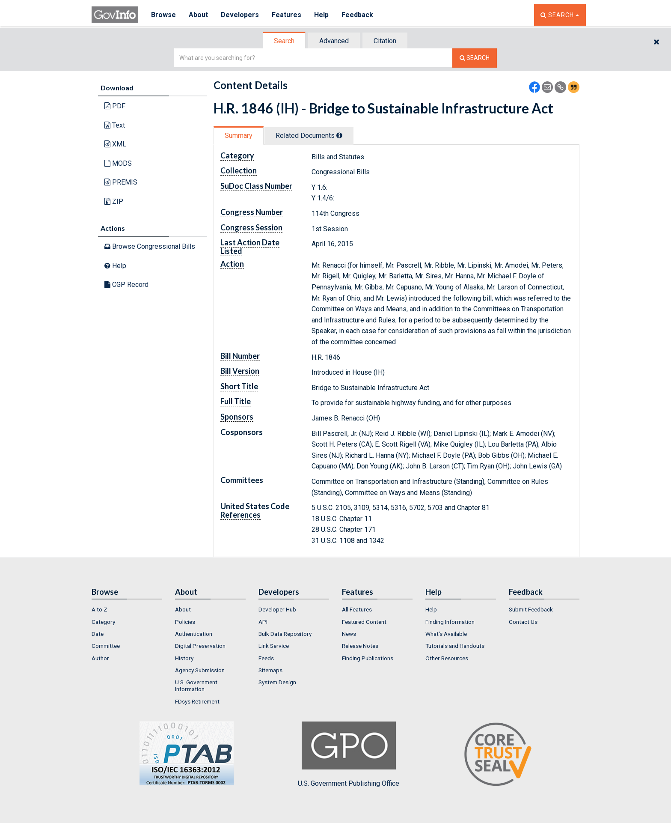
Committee (106, 645)
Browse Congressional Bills (149, 246)
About (198, 15)
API (262, 621)
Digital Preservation (200, 645)
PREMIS (120, 182)
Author (100, 658)
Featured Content (364, 621)
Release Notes (360, 645)
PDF (114, 106)
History (184, 658)
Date (98, 633)
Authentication (193, 633)
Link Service (273, 645)
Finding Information (450, 621)
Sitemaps (270, 670)
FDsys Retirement (197, 701)
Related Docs (309, 135)
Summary (238, 135)
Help (321, 15)
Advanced (334, 41)
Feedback (357, 15)
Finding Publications (367, 658)
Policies (185, 621)
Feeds (266, 658)
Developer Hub (277, 609)
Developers (240, 15)
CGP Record (126, 284)
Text (114, 125)
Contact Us (523, 621)
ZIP (113, 201)
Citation (385, 41)
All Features (357, 609)
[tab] (284, 41)
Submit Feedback (531, 609)
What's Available (446, 633)
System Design (277, 682)
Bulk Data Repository (285, 633)
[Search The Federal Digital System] (474, 58)
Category (103, 621)
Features (286, 15)
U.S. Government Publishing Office (348, 754)
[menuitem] (127, 609)
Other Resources (446, 658)
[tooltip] (339, 135)
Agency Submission (200, 670)
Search (284, 41)
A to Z (99, 609)
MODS (118, 163)
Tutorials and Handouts (454, 645)
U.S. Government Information (196, 685)
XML (115, 144)
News (349, 633)
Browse (163, 15)
